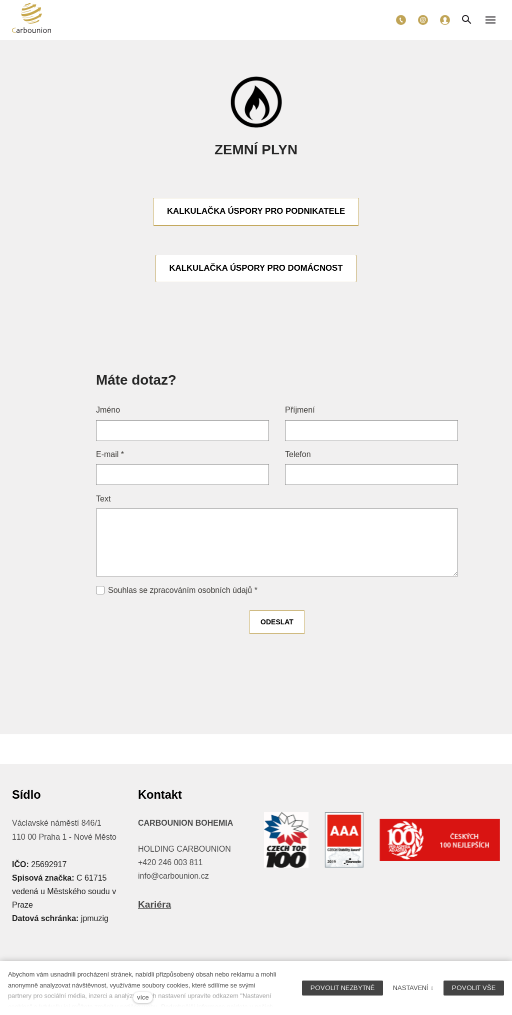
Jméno (108, 411)
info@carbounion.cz (173, 876)
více (142, 997)
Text (103, 500)
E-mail (110, 456)
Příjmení (300, 411)
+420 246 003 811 (170, 862)
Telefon (298, 456)
